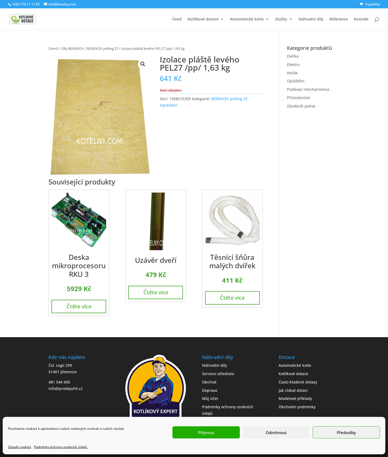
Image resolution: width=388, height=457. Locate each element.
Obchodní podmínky (297, 406)
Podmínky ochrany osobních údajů (61, 447)
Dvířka (293, 56)
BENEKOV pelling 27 (102, 48)
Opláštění (168, 105)
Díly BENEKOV (72, 48)
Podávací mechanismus (308, 89)
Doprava (209, 390)
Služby (281, 19)
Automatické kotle (247, 19)
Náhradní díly (311, 19)
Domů (53, 48)
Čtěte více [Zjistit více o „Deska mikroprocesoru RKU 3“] (79, 306)
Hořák (292, 72)
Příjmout (206, 432)
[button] (143, 64)
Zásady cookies (19, 447)
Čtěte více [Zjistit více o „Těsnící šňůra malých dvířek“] (232, 297)
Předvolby (346, 432)
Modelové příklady (295, 398)
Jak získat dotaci (293, 390)
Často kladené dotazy (298, 382)
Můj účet (210, 398)
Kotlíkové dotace (203, 19)
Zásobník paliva (301, 106)
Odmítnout (276, 432)
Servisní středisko (218, 373)
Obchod (209, 382)
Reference (339, 19)
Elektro (293, 64)
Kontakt (361, 19)
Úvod (177, 19)
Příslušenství (298, 97)
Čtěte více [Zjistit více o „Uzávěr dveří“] (155, 292)
